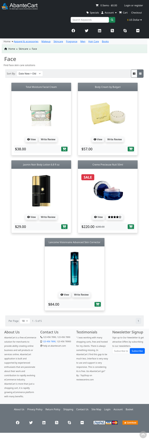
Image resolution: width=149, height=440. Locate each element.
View (31, 139)
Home (9, 48)
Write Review (48, 139)
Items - (106, 5)
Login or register (133, 5)
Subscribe (137, 351)
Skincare (23, 48)
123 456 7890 (49, 341)
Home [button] (8, 41)
